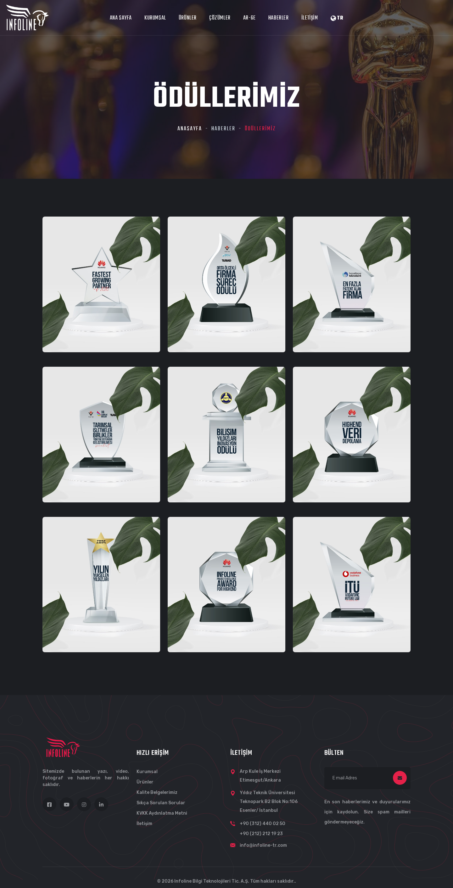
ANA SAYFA (121, 18)
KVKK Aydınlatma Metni (162, 813)
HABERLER (278, 18)
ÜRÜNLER (188, 18)
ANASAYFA (189, 128)
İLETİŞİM (309, 18)
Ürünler (145, 782)
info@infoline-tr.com (263, 845)
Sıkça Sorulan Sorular (161, 803)
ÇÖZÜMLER (220, 18)
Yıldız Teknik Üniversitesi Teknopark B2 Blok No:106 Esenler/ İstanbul (269, 801)
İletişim (144, 823)
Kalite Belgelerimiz (157, 792)
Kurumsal (147, 771)
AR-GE (249, 18)
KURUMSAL (155, 18)
